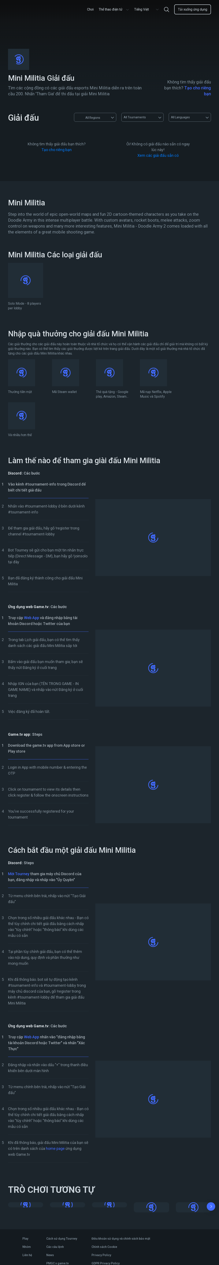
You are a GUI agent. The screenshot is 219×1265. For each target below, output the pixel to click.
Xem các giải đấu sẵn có (158, 155)
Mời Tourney (18, 874)
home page (55, 1148)
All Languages (180, 117)
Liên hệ (27, 1255)
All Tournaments (135, 117)
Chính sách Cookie (104, 1247)
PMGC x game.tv (57, 1263)
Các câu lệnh (55, 1247)
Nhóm (26, 1247)
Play (25, 1238)
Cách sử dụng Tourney (61, 1238)
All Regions (88, 117)
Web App (31, 617)
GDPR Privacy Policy (106, 1263)
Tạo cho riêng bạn (56, 149)
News (50, 1255)
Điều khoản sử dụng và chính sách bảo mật (121, 1238)
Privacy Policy (101, 1255)
